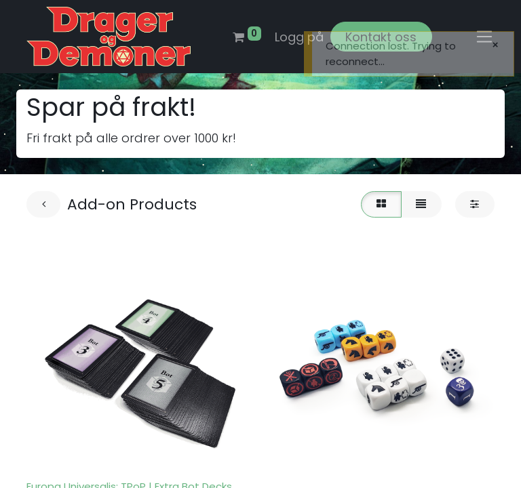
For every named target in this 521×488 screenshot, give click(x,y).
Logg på (299, 36)
